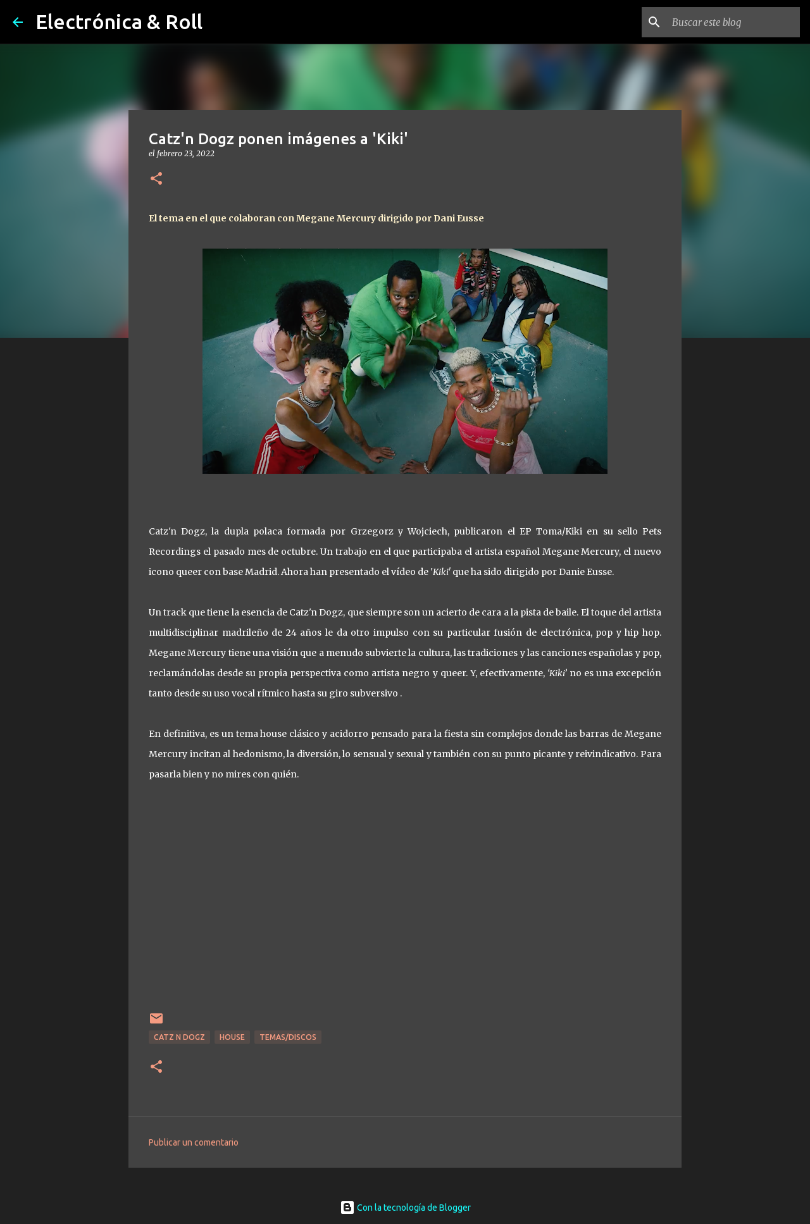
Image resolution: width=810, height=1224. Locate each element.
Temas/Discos (287, 1037)
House (232, 1037)
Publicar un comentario (194, 1142)
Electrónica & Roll (118, 21)
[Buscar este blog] (733, 22)
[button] (156, 179)
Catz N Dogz (179, 1037)
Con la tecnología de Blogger (405, 1207)
